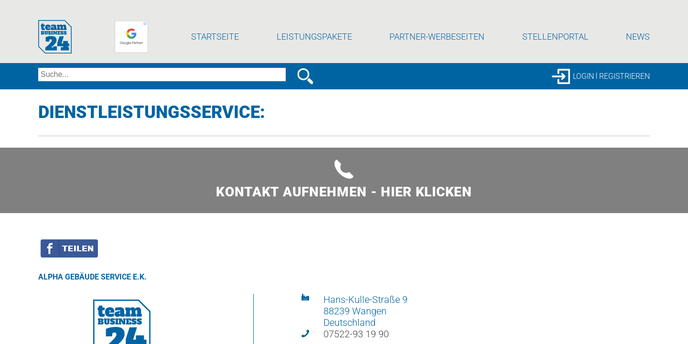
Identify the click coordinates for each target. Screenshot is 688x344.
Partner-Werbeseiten (436, 45)
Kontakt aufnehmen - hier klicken (344, 188)
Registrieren (624, 84)
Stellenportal (555, 45)
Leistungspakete (314, 45)
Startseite (215, 45)
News (638, 45)
